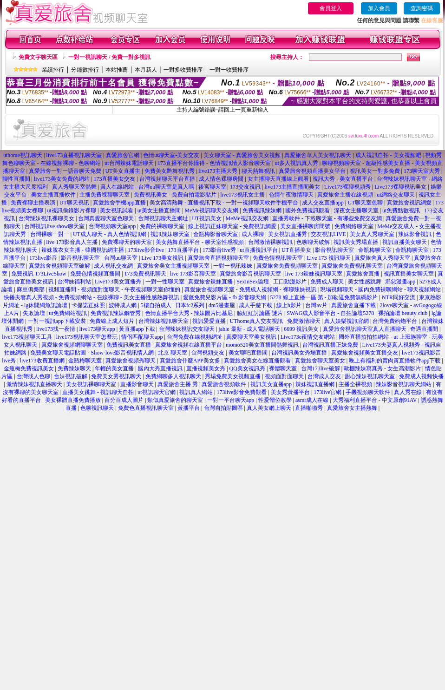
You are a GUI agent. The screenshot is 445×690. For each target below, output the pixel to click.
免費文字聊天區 (38, 57)
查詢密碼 (422, 8)
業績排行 (53, 69)
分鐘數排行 (85, 69)
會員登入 (331, 8)
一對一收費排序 (229, 69)
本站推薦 (116, 69)
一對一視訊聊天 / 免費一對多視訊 (109, 57)
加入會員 (379, 8)
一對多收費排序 (183, 69)
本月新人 (146, 69)
